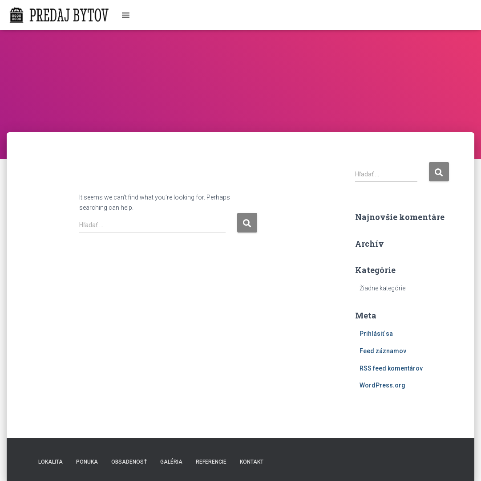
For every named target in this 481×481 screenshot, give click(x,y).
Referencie (211, 462)
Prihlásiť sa (376, 333)
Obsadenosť (129, 462)
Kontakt (251, 462)
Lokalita (50, 462)
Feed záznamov (383, 351)
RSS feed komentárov (391, 368)
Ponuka (87, 462)
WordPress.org (382, 385)
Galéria (171, 462)
